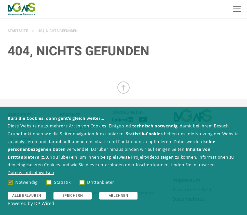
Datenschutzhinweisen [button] (31, 172)
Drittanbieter (96, 182)
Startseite (18, 31)
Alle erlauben (26, 195)
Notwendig (22, 182)
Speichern (72, 195)
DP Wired (44, 203)
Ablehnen (118, 195)
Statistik (58, 182)
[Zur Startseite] (21, 9)
